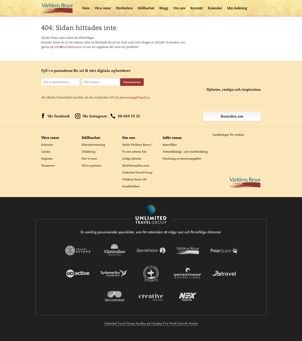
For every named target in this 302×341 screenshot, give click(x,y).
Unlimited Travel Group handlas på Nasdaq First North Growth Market (151, 323)
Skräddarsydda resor (135, 165)
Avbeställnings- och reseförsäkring (185, 151)
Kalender (215, 8)
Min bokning (237, 8)
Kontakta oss (232, 116)
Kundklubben (131, 186)
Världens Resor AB (134, 179)
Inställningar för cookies (228, 134)
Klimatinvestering (93, 144)
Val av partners (91, 165)
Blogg (163, 8)
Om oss (179, 8)
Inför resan (172, 137)
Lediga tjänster (132, 158)
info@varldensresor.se (70, 47)
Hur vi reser (89, 158)
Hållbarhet (146, 8)
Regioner (47, 158)
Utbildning (88, 151)
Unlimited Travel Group (137, 172)
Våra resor (103, 8)
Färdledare (124, 8)
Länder (45, 151)
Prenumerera (132, 82)
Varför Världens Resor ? (137, 144)
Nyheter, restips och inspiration (233, 89)
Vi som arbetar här (134, 151)
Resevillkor (170, 144)
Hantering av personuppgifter (182, 158)
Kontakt (196, 8)
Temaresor (48, 165)
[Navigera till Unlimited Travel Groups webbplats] (151, 215)
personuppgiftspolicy (134, 97)
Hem (86, 8)
